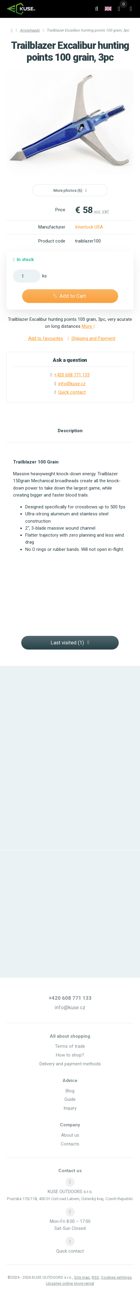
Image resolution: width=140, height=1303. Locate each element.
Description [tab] (70, 430)
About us (70, 1135)
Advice (70, 1080)
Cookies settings (116, 1277)
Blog (70, 1091)
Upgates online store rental (70, 1283)
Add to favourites (44, 338)
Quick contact (72, 392)
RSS (95, 1277)
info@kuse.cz (72, 383)
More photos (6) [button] (70, 190)
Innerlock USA (89, 227)
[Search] (97, 9)
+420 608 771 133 (70, 998)
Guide (70, 1099)
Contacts (70, 1144)
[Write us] (70, 1241)
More (88, 326)
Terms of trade (70, 1046)
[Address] (70, 1182)
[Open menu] (131, 9)
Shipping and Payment (91, 338)
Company (70, 1125)
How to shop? (70, 1055)
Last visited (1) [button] (70, 643)
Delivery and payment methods (70, 1064)
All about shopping (70, 1036)
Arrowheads (29, 30)
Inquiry (70, 1108)
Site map (82, 1277)
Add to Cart (69, 296)
